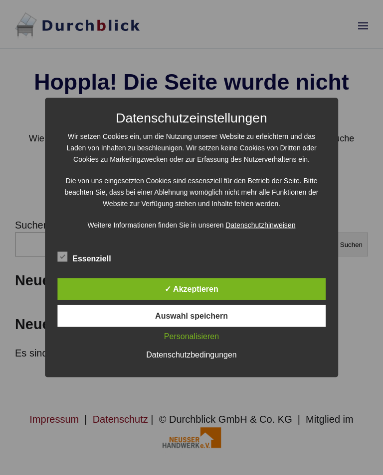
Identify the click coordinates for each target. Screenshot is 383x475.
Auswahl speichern (191, 316)
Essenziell (84, 257)
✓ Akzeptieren (191, 289)
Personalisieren (191, 336)
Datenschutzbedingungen (191, 355)
